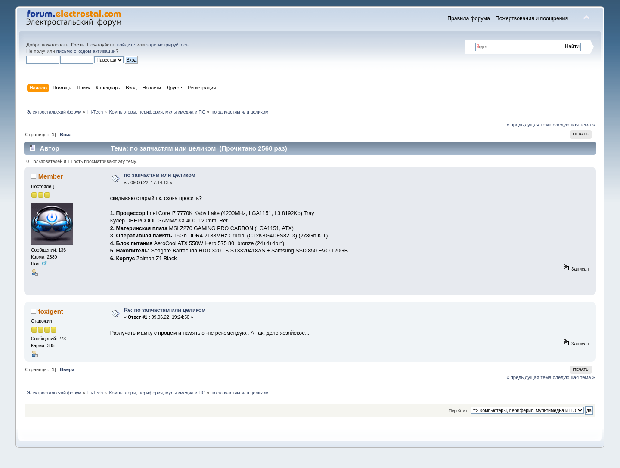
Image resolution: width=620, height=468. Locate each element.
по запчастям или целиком (159, 175)
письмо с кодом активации (86, 51)
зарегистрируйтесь (167, 44)
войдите (126, 44)
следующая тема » (574, 124)
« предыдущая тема (528, 124)
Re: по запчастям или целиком (165, 310)
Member (50, 176)
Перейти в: (459, 410)
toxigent (50, 311)
